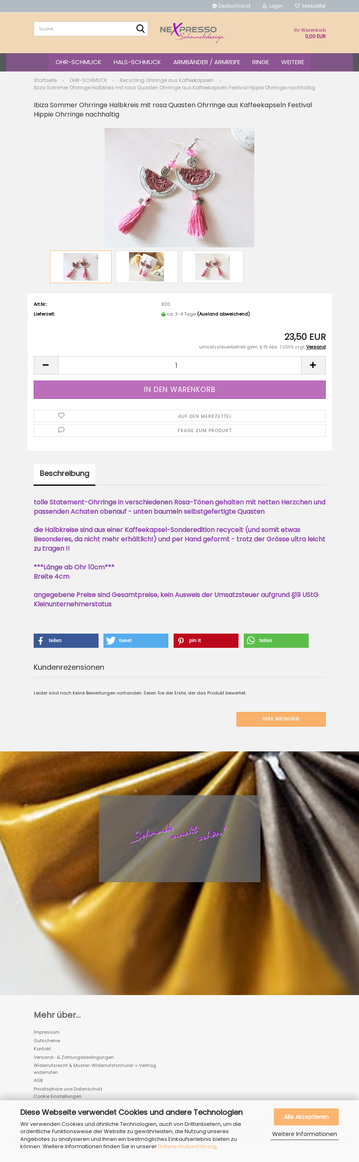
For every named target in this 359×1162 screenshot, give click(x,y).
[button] (231, 6)
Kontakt (42, 1048)
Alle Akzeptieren (306, 1117)
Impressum (47, 1032)
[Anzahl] (179, 365)
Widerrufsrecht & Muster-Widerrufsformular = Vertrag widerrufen (95, 1068)
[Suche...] (140, 29)
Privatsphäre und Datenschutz (68, 1089)
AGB (38, 1080)
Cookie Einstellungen (58, 1096)
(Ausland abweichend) (223, 314)
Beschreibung (64, 473)
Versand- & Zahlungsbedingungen (74, 1057)
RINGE (260, 62)
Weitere (292, 62)
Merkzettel (310, 5)
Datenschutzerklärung (187, 1146)
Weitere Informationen (304, 1134)
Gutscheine (47, 1040)
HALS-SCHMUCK (137, 62)
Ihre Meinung (280, 719)
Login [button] (272, 5)
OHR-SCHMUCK (78, 62)
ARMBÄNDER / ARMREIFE (206, 62)
